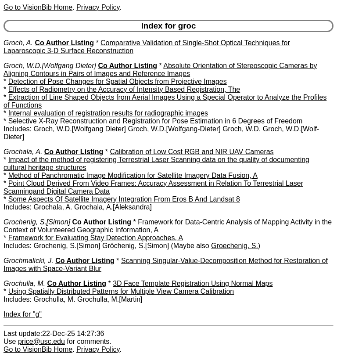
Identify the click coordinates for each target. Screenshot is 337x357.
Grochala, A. (23, 151)
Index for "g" (23, 314)
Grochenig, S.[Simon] (37, 222)
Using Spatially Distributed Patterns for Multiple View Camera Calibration (121, 291)
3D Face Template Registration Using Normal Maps (192, 283)
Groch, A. (18, 43)
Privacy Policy (97, 7)
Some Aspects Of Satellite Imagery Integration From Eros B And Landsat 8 (124, 199)
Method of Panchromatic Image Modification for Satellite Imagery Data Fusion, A (133, 175)
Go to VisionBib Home (38, 7)
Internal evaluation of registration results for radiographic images (108, 113)
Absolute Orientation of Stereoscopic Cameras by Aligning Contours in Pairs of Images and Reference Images (160, 69)
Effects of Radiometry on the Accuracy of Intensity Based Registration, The (124, 89)
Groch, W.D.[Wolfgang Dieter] (50, 65)
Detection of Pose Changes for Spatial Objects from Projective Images (117, 81)
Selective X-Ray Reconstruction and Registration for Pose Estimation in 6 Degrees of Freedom (155, 121)
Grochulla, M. (24, 283)
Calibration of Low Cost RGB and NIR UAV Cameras (191, 151)
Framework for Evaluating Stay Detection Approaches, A (95, 238)
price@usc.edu (41, 341)
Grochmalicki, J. (29, 260)
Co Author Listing (64, 43)
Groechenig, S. (234, 245)
